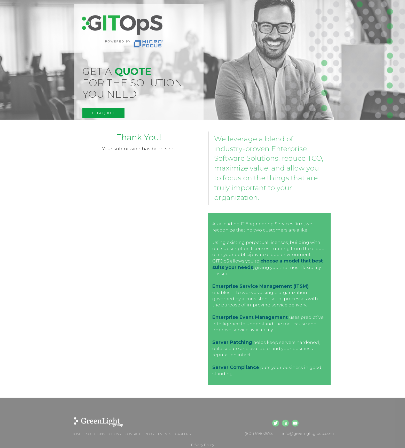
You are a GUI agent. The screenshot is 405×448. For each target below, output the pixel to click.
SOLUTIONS (95, 438)
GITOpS (115, 438)
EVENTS (164, 438)
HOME (77, 438)
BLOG (149, 438)
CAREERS (183, 438)
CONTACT (133, 438)
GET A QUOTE (103, 113)
